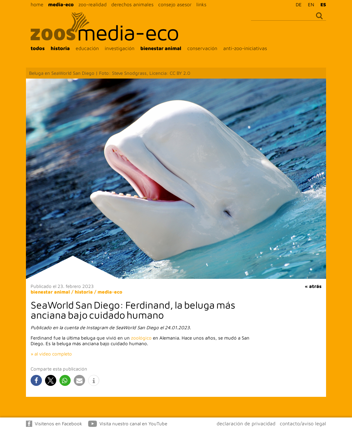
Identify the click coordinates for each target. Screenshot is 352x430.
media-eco (61, 4)
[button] (36, 380)
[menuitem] (297, 4)
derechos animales (132, 4)
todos (38, 48)
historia (60, 48)
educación (87, 48)
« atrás (313, 286)
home (37, 4)
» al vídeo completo (51, 353)
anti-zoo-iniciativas (245, 48)
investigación (119, 48)
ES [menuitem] (323, 4)
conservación (202, 48)
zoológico (141, 337)
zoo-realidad (92, 4)
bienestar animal (160, 48)
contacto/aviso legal (303, 423)
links (201, 4)
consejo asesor (175, 4)
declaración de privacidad (246, 423)
